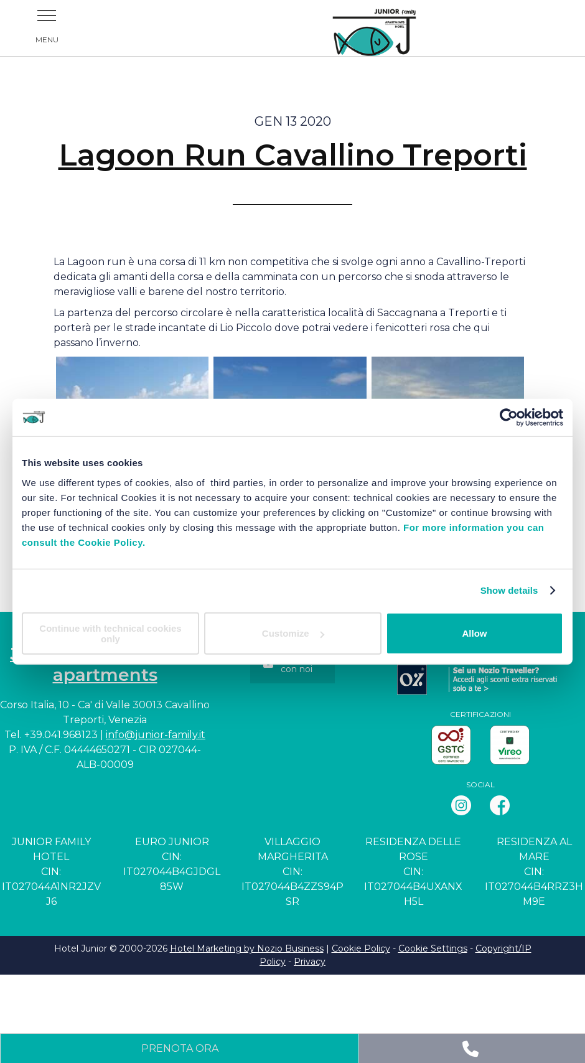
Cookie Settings (432, 948)
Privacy (309, 961)
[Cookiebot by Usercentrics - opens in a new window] (508, 417)
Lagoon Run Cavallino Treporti (292, 155)
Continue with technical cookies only (110, 633)
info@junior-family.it (155, 735)
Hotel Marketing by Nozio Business (247, 948)
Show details (509, 590)
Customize (293, 633)
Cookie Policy (361, 948)
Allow (474, 633)
